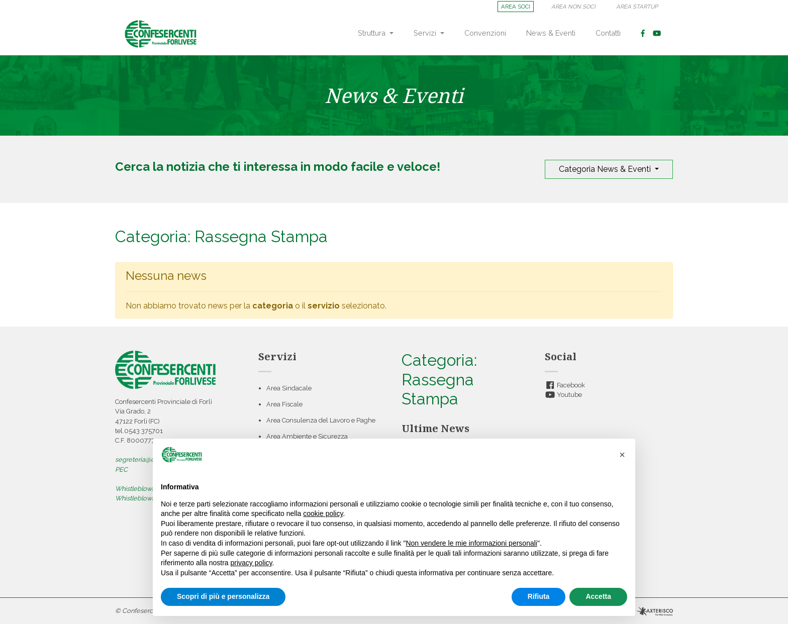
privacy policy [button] (251, 563)
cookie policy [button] (323, 513)
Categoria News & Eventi (606, 169)
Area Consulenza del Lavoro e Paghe (320, 420)
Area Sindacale (289, 388)
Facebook (565, 385)
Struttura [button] (372, 33)
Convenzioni (485, 33)
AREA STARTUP (637, 6)
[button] (622, 455)
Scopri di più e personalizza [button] (223, 596)
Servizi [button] (426, 33)
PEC (121, 469)
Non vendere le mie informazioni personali (471, 543)
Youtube (563, 394)
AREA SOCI (515, 6)
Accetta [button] (598, 596)
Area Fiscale (284, 404)
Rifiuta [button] (539, 596)
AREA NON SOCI (573, 6)
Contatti (608, 33)
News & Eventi (550, 33)
